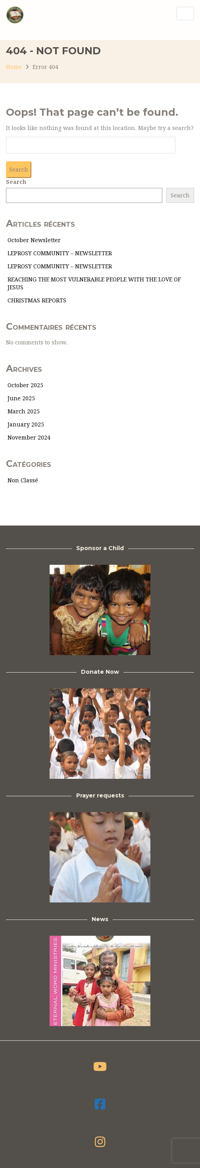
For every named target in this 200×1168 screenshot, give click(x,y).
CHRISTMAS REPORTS (37, 300)
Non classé (23, 480)
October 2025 (25, 385)
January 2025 (26, 424)
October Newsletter (34, 240)
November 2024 (29, 437)
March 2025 (24, 411)
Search (16, 182)
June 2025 (21, 398)
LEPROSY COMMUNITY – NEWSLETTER (60, 253)
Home (14, 67)
